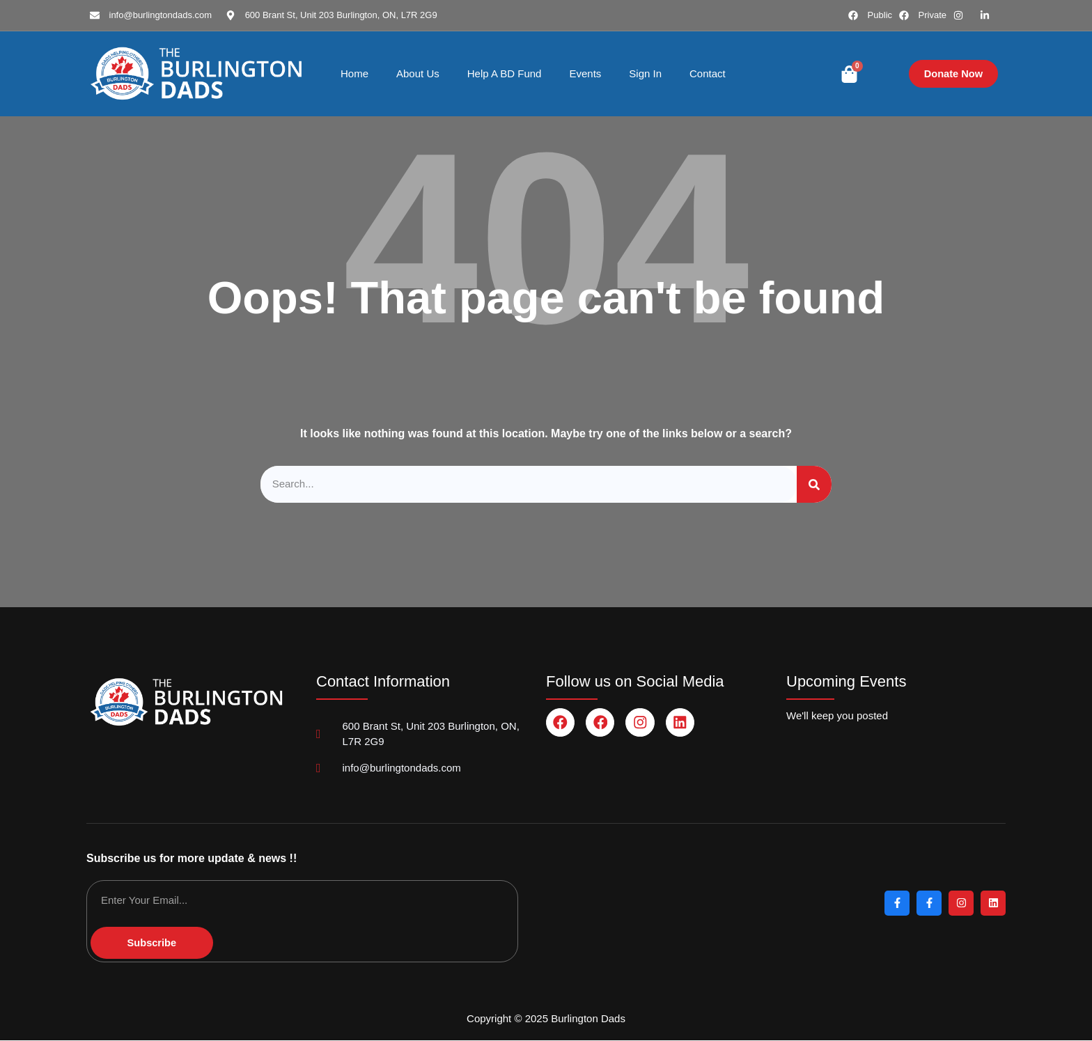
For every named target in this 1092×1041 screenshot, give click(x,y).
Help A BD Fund (504, 73)
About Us (417, 73)
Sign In (645, 73)
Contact (707, 73)
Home (354, 73)
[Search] (814, 484)
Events (585, 73)
